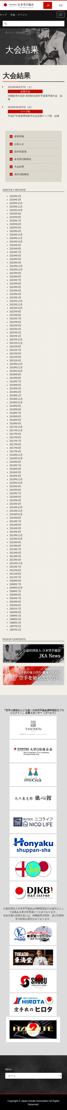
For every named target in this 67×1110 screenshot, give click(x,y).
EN (60, 5)
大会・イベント (18, 14)
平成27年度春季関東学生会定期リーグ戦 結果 (33, 115)
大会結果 (17, 166)
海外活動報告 (20, 174)
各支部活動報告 (21, 159)
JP (48, 5)
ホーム (9, 32)
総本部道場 (18, 151)
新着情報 (17, 136)
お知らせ (17, 144)
